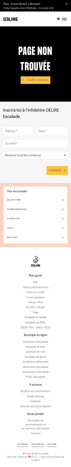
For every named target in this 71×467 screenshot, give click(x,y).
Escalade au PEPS (35, 322)
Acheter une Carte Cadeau (35, 406)
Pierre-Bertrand (17, 209)
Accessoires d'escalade (35, 372)
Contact (35, 433)
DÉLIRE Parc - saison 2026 (35, 327)
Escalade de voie (35, 352)
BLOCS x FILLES (35, 307)
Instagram (37, 444)
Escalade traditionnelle (35, 362)
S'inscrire (57, 170)
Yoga (35, 312)
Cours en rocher (35, 292)
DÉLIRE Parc (14, 200)
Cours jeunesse (35, 297)
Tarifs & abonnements (35, 287)
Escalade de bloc (35, 347)
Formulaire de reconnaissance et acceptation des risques (35, 424)
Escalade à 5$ (46, 8)
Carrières (35, 401)
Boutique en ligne (35, 335)
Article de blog (35, 396)
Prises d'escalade (35, 377)
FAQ (35, 282)
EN (58, 19)
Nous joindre (35, 414)
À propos (35, 384)
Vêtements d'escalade (35, 367)
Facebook (22, 444)
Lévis (10, 228)
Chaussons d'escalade (35, 342)
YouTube (51, 444)
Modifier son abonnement (35, 391)
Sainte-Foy (13, 219)
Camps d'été (35, 302)
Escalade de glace (35, 357)
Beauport (12, 237)
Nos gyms (35, 275)
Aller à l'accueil (35, 80)
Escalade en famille (35, 317)
